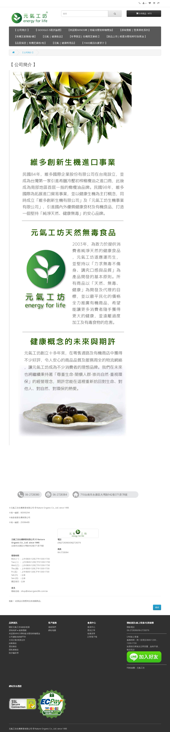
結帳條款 (13, 643)
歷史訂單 (91, 630)
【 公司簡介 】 (22, 30)
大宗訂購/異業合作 (17, 640)
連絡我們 (52, 627)
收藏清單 (91, 633)
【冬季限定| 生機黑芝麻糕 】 (85, 36)
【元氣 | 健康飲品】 (53, 36)
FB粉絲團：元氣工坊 (136, 667)
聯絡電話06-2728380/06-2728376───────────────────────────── (147, 630)
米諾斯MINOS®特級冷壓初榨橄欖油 (24, 633)
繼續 (157, 607)
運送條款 (13, 646)
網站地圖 (52, 630)
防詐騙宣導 (14, 653)
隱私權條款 (14, 649)
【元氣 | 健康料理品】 (64, 42)
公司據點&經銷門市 (17, 636)
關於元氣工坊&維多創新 (19, 627)
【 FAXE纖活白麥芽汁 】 (94, 42)
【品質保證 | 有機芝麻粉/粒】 (30, 42)
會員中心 (91, 627)
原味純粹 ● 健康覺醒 (18, 630)
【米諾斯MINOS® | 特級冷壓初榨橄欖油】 (90, 30)
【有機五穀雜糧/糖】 (25, 36)
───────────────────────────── (147, 664)
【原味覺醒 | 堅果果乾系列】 (135, 30)
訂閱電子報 (92, 636)
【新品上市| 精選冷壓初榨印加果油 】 (126, 36)
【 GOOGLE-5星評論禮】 (48, 30)
